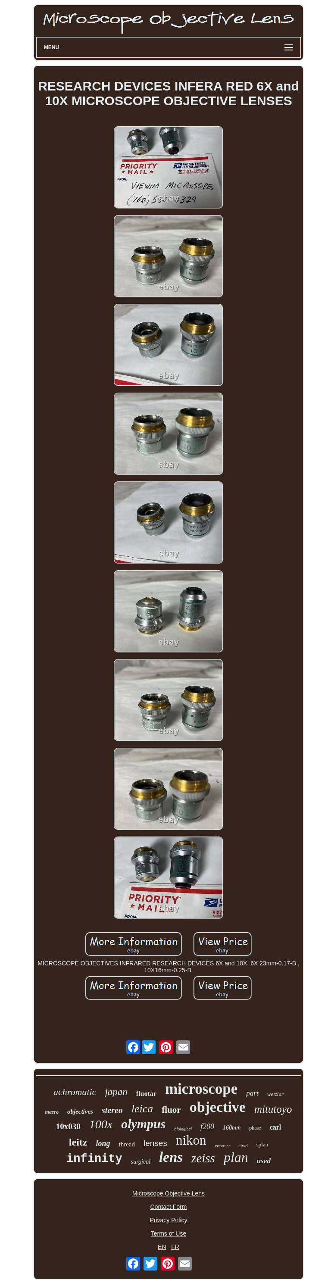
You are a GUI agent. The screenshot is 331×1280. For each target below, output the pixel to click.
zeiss (203, 1158)
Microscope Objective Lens (168, 1193)
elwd (242, 1145)
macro (52, 1112)
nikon (191, 1140)
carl (275, 1127)
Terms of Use (168, 1233)
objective (218, 1107)
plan (236, 1157)
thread (126, 1144)
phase (255, 1128)
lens (171, 1157)
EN (162, 1246)
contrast (222, 1145)
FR (175, 1246)
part (252, 1093)
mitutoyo (273, 1109)
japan (116, 1091)
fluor (171, 1110)
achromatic (74, 1091)
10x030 (68, 1126)
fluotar (146, 1093)
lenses (155, 1143)
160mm (231, 1127)
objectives (80, 1111)
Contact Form (168, 1206)
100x (100, 1124)
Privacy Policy (168, 1220)
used (264, 1161)
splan (262, 1144)
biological (183, 1129)
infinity (94, 1158)
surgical (140, 1161)
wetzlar (275, 1094)
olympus (143, 1124)
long (103, 1143)
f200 (207, 1126)
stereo (112, 1110)
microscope (201, 1088)
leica (142, 1108)
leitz (78, 1142)
